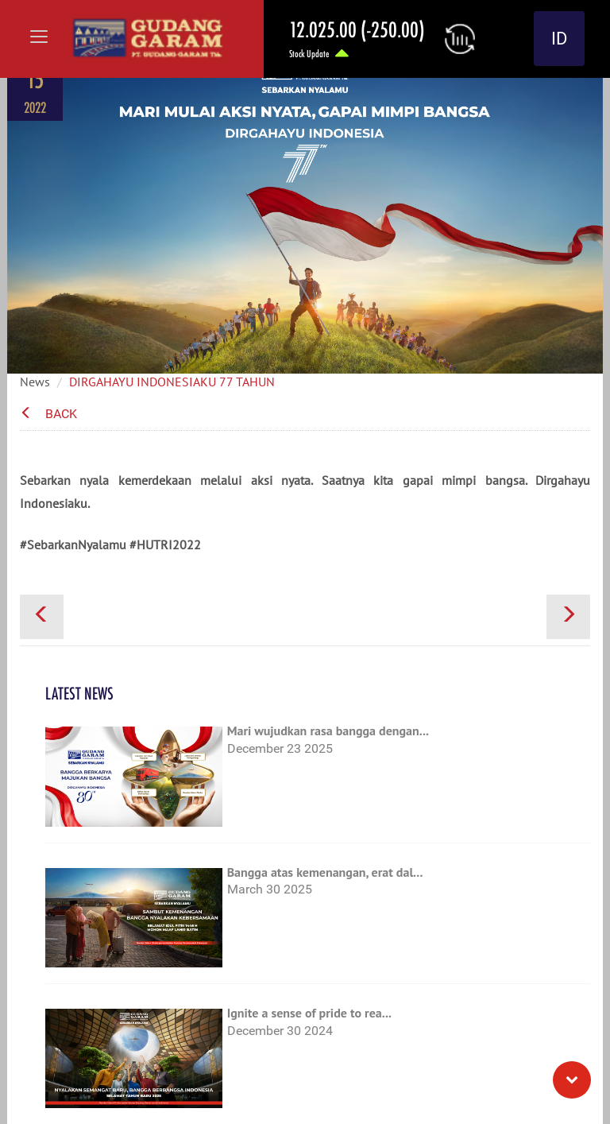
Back (48, 413)
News (35, 382)
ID (559, 38)
